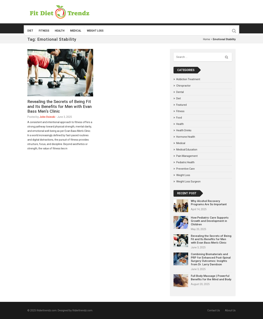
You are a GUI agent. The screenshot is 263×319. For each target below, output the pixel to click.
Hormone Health (185, 136)
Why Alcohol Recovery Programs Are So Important (209, 202)
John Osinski (47, 116)
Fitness (44, 30)
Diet (30, 30)
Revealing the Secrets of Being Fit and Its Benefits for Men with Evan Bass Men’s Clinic (59, 106)
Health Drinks (183, 130)
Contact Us (213, 310)
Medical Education (186, 149)
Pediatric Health (185, 162)
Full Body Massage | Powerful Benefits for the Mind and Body (211, 277)
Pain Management (187, 155)
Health (59, 30)
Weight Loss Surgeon (188, 181)
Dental (180, 92)
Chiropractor (183, 85)
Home (206, 39)
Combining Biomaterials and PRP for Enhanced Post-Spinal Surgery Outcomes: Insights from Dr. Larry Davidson (211, 259)
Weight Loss (95, 30)
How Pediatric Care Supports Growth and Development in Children (209, 221)
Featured (181, 104)
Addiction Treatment (188, 79)
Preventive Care (185, 168)
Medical (75, 30)
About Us (230, 310)
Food (179, 117)
